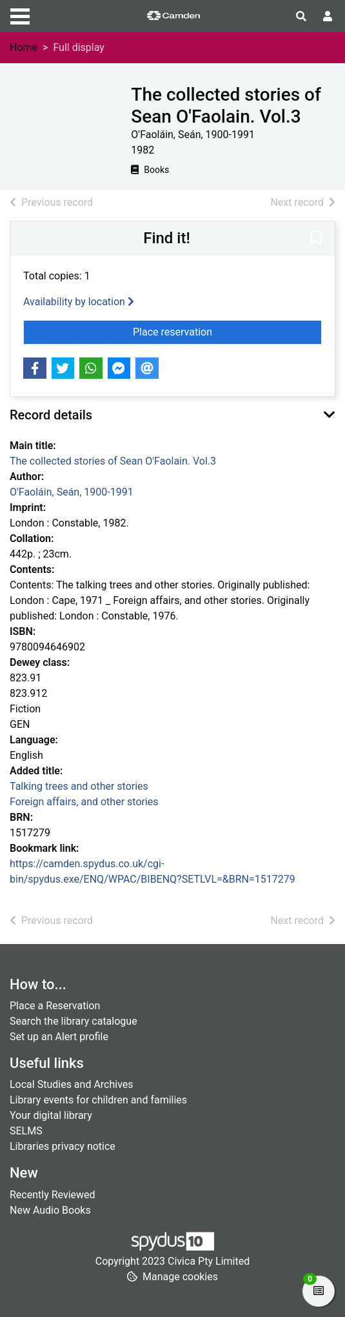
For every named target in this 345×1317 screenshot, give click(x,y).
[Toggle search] (301, 16)
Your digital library (51, 1115)
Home (23, 47)
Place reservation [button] (227, 331)
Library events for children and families (98, 1100)
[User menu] (327, 16)
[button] (316, 239)
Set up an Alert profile (59, 1036)
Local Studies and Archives (71, 1084)
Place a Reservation (55, 1006)
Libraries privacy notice (62, 1146)
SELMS (26, 1131)
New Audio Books (50, 1210)
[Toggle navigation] (20, 15)
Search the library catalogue (73, 1021)
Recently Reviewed (52, 1195)
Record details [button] (51, 415)
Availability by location (78, 302)
